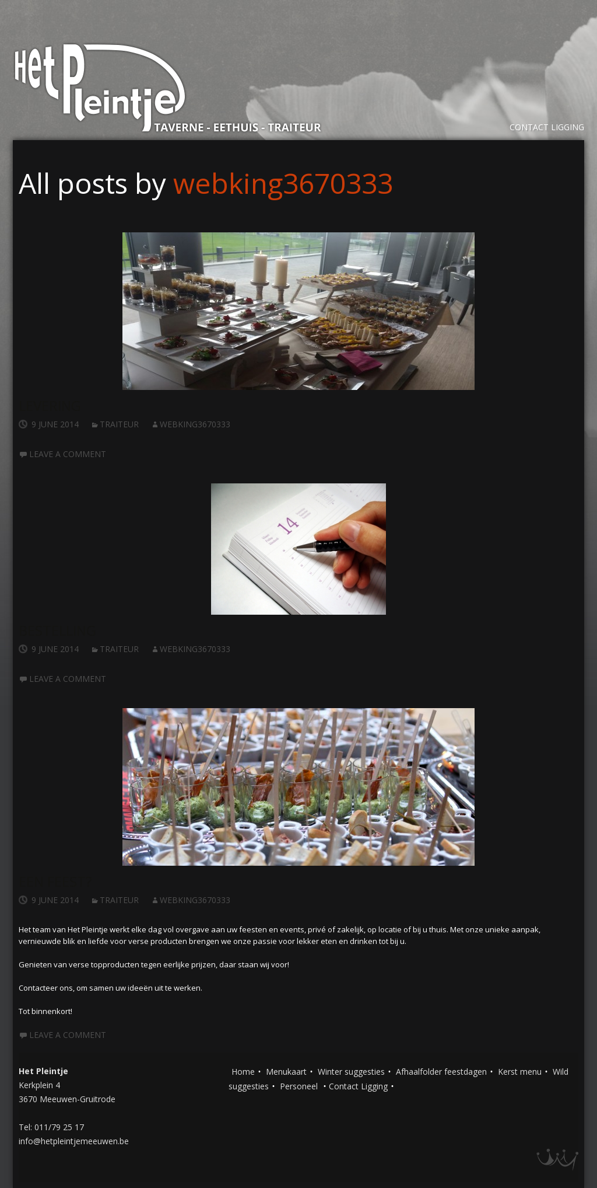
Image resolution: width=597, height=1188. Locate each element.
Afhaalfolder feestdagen (441, 1071)
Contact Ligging (547, 127)
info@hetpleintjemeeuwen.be (74, 1141)
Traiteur (119, 424)
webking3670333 (283, 183)
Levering (50, 405)
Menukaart (286, 1071)
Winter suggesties (351, 1071)
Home (243, 1071)
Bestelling (57, 630)
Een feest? (55, 881)
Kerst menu (520, 1071)
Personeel (299, 1086)
